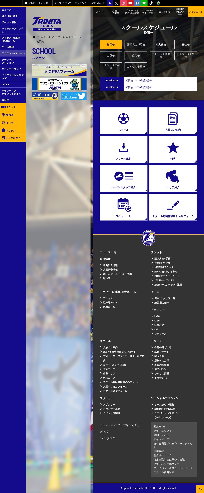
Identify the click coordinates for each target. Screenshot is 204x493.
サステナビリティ (11, 68)
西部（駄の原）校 (136, 44)
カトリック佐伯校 (161, 55)
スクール (45, 33)
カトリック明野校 (186, 55)
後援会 (7, 114)
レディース (160, 333)
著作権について (163, 455)
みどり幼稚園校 (136, 66)
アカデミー (158, 310)
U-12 (157, 329)
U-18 (157, 316)
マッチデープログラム (12, 30)
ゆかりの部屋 (161, 373)
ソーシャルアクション (8, 61)
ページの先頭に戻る (200, 489)
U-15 (157, 320)
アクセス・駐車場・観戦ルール (11, 39)
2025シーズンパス (164, 280)
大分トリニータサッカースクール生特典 (123, 358)
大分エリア (109, 369)
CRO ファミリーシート (167, 276)
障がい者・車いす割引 (166, 271)
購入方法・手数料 (163, 258)
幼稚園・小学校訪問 (164, 408)
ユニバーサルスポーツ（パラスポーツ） (166, 415)
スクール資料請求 (164, 472)
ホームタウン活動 (164, 404)
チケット (8, 107)
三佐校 (186, 44)
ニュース (6, 9)
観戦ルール (109, 307)
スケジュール (196, 11)
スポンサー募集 (111, 408)
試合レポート (161, 351)
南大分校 (161, 44)
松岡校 (111, 44)
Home (34, 33)
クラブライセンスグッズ (12, 76)
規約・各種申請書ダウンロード (119, 351)
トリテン (9, 130)
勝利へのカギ (161, 360)
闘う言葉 (159, 356)
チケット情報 (9, 22)
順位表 (106, 278)
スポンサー (45, 3)
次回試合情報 (110, 269)
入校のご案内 (110, 347)
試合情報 (105, 259)
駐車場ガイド (110, 302)
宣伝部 (5, 100)
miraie (5, 84)
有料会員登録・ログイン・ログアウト (173, 445)
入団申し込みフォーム (115, 386)
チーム (155, 292)
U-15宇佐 (159, 325)
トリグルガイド (12, 138)
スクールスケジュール (68, 33)
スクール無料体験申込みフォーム (121, 382)
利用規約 (159, 451)
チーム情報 (8, 47)
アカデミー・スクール (13, 53)
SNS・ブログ (107, 438)
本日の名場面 (161, 364)
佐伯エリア (109, 377)
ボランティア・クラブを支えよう (11, 92)
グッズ (7, 122)
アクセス (108, 298)
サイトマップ (161, 439)
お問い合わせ (98, 3)
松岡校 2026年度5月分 (139, 87)
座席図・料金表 (162, 262)
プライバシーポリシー (166, 464)
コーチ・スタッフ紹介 (114, 364)
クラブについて (62, 3)
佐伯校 (136, 55)
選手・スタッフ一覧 (164, 298)
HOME (29, 3)
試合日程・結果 (10, 16)
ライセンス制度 (111, 413)
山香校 (111, 55)
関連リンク (81, 3)
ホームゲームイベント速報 (117, 274)
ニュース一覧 (108, 252)
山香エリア (109, 373)
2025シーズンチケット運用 (168, 284)
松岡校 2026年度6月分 (139, 80)
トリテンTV (160, 377)
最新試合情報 (110, 265)
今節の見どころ (162, 347)
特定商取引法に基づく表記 (169, 459)
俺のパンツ (160, 369)
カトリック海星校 (111, 66)
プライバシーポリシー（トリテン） (173, 468)
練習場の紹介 (161, 302)
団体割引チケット (164, 267)
